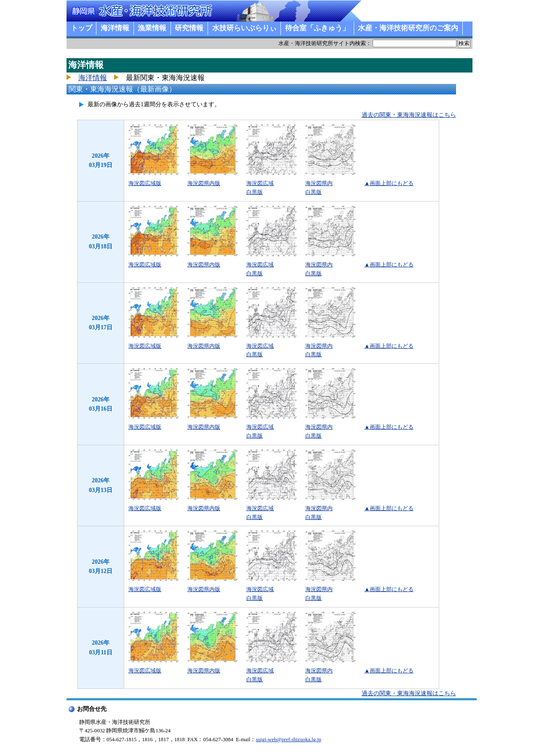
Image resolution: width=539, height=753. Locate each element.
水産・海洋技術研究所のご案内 (408, 28)
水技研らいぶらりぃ (244, 28)
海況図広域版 (144, 183)
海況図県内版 (203, 183)
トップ (81, 28)
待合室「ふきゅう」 (317, 28)
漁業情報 (152, 28)
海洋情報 (115, 28)
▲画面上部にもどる (389, 183)
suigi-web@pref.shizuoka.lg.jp (288, 739)
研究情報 (189, 28)
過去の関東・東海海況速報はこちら (409, 115)
